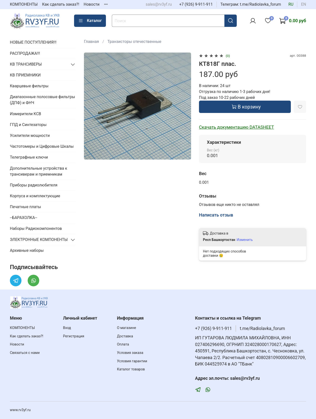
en (303, 4)
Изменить (245, 240)
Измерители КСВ (25, 113)
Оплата (123, 344)
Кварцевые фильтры (29, 86)
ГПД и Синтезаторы (28, 124)
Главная (91, 41)
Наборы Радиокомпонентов (36, 228)
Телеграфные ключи (29, 157)
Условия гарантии (132, 361)
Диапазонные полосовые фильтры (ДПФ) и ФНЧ (42, 99)
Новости (91, 4)
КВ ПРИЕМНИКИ (25, 75)
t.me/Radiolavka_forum (262, 328)
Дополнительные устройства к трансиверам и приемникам (38, 171)
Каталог (90, 20)
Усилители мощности (30, 135)
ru (290, 4)
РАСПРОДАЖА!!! (25, 53)
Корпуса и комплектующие (35, 196)
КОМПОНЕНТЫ (24, 4)
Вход (67, 328)
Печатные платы (25, 206)
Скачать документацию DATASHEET (236, 127)
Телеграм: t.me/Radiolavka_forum (250, 4)
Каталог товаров (131, 369)
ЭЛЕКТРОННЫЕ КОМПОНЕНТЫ (39, 239)
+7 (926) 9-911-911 (196, 4)
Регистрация (73, 336)
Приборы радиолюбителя (33, 185)
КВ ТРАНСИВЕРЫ (26, 64)
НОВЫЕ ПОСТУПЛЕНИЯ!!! (33, 42)
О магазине (126, 328)
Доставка (125, 336)
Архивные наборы (27, 250)
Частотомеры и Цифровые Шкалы (42, 146)
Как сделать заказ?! (60, 4)
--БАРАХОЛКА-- (23, 217)
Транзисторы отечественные (134, 41)
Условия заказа (130, 353)
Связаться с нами (25, 353)
